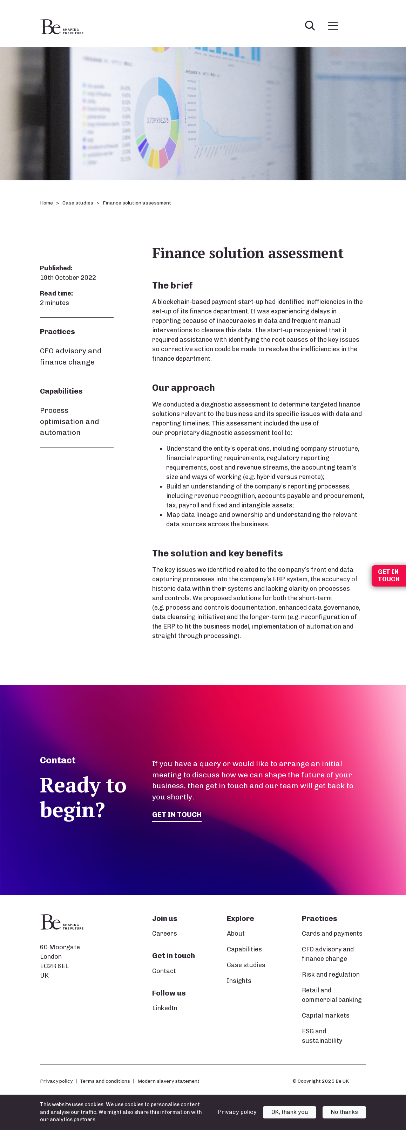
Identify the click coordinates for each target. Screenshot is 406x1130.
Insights (239, 981)
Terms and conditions (105, 1081)
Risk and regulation (331, 974)
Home (46, 203)
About (236, 933)
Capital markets (326, 1015)
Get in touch (177, 814)
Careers (164, 933)
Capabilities (244, 949)
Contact (164, 971)
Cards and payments (332, 933)
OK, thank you (289, 1112)
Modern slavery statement (168, 1081)
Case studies (77, 203)
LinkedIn (164, 1008)
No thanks (344, 1112)
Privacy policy (56, 1081)
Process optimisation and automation (69, 421)
